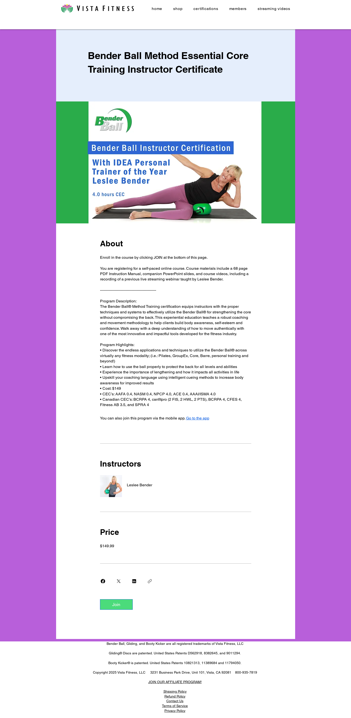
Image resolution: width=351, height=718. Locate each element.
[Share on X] (118, 581)
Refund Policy (174, 696)
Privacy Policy (174, 711)
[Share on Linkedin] (134, 581)
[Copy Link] (150, 581)
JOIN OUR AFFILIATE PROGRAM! (175, 682)
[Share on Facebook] (103, 581)
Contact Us (174, 701)
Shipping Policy (175, 691)
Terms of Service (175, 706)
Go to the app (197, 418)
